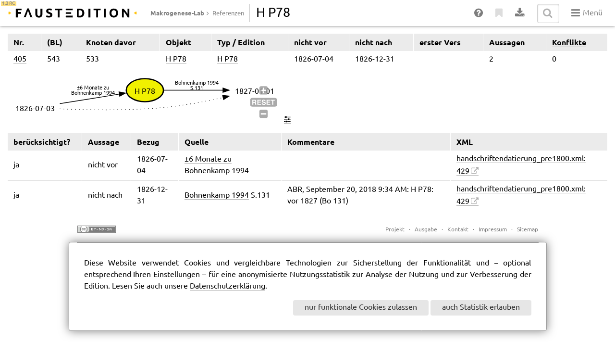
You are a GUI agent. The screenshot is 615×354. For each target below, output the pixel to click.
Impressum (493, 229)
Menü (587, 13)
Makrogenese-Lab (177, 13)
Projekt (395, 229)
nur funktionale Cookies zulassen (361, 307)
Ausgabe (426, 229)
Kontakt (457, 229)
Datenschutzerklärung (227, 286)
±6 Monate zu (208, 159)
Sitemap (527, 229)
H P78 (176, 59)
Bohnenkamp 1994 (216, 195)
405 (19, 59)
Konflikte (569, 42)
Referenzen (228, 13)
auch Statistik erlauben (481, 307)
